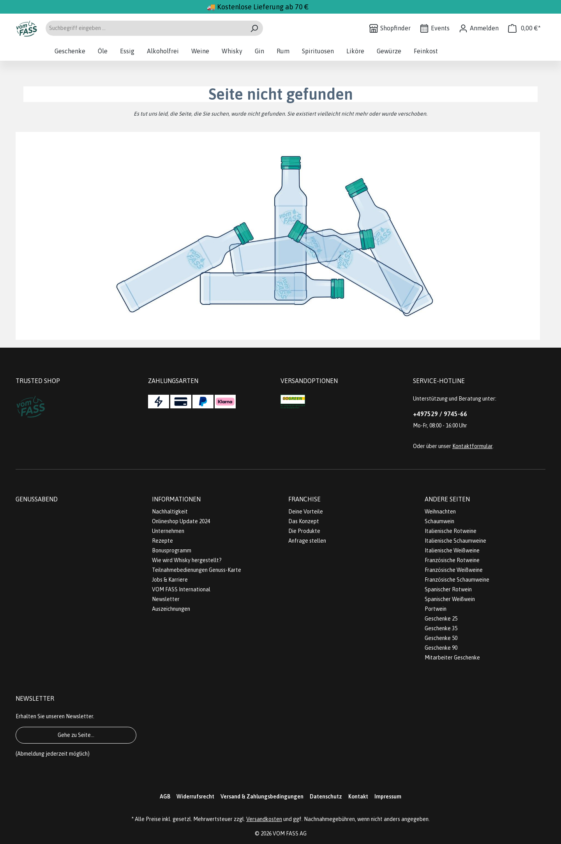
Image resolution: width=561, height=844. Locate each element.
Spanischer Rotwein (448, 589)
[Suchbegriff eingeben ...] (145, 28)
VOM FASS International (181, 589)
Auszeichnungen (171, 609)
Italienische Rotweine (450, 531)
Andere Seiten (447, 499)
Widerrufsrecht (195, 796)
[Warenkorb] (524, 28)
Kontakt (358, 796)
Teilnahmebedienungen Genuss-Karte (196, 570)
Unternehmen (168, 531)
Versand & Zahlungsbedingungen (262, 796)
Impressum (387, 796)
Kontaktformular (472, 446)
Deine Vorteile (305, 511)
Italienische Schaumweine (455, 541)
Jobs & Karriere (170, 580)
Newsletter (166, 599)
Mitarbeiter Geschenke (452, 657)
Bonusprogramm (171, 550)
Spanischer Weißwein (450, 599)
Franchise (304, 499)
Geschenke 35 (441, 628)
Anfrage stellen (307, 541)
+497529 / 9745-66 (440, 413)
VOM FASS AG (290, 833)
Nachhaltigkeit (170, 511)
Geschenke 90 (441, 648)
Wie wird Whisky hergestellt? (187, 560)
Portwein (435, 609)
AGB (165, 796)
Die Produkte (304, 531)
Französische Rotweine (452, 560)
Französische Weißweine (454, 570)
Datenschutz (326, 796)
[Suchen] (254, 28)
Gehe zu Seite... (76, 735)
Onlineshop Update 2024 (181, 521)
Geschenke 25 (441, 618)
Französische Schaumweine (457, 580)
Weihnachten (440, 511)
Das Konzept (303, 521)
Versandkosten (264, 819)
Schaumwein (439, 521)
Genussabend (37, 499)
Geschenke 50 (441, 638)
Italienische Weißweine (452, 550)
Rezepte (162, 541)
